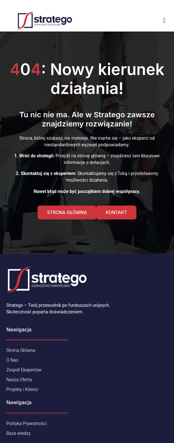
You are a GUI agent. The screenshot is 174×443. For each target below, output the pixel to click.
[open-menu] (164, 20)
